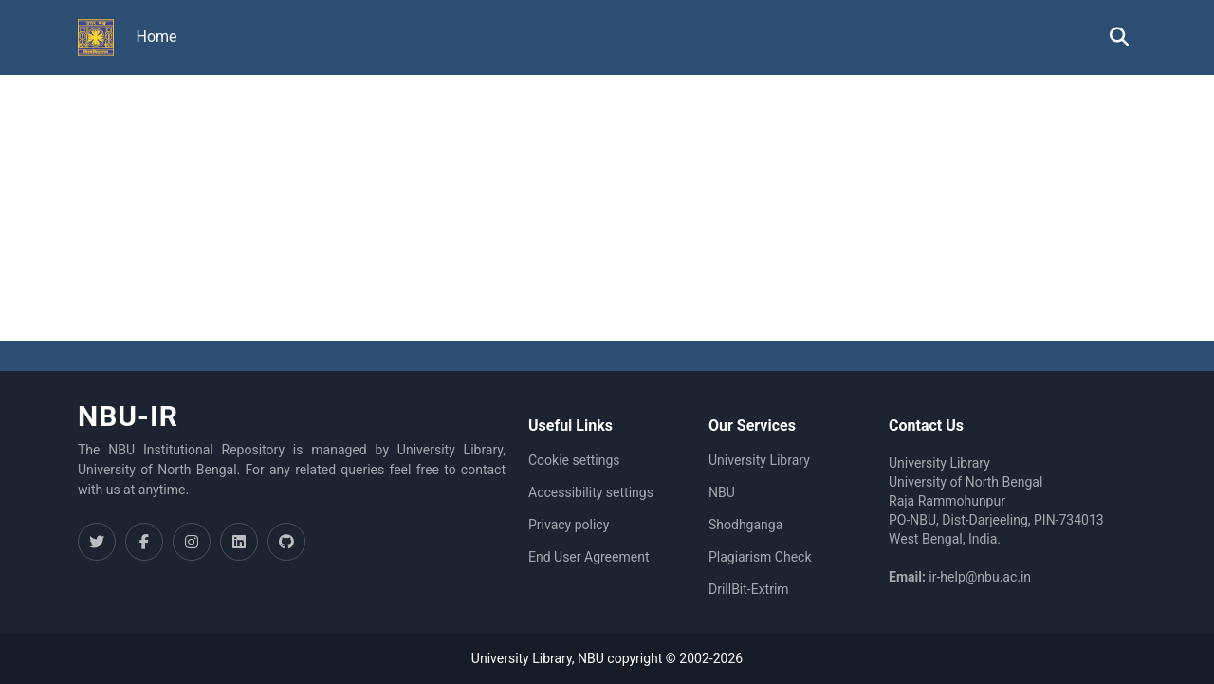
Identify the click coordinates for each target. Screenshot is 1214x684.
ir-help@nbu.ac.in (980, 576)
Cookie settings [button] (574, 460)
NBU (721, 492)
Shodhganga (745, 524)
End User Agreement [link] (588, 557)
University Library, (524, 658)
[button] (96, 38)
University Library (759, 460)
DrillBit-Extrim (748, 589)
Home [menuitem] (157, 37)
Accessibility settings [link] (590, 492)
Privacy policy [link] (568, 524)
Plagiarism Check (760, 557)
